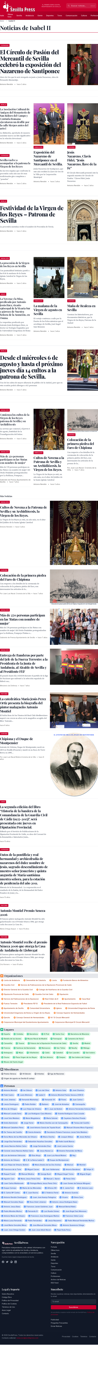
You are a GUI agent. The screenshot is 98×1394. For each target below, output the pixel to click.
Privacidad (66, 1336)
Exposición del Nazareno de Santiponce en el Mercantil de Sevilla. (49, 158)
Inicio (2, 21)
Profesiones (55, 1276)
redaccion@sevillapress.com (27, 1338)
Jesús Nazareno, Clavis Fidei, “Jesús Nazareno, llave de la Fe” (81, 160)
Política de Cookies (9, 1304)
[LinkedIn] (15, 1262)
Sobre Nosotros (8, 1294)
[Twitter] (7, 1262)
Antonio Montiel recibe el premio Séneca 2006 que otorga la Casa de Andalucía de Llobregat (23, 946)
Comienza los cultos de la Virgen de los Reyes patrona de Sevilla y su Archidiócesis (14, 419)
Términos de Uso (8, 1307)
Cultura (84, 16)
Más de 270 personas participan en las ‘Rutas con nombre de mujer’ (13, 459)
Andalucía (30, 16)
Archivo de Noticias (58, 1279)
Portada (54, 1247)
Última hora (10, 15)
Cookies (75, 1336)
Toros (59, 16)
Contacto (5, 1313)
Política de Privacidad (10, 1300)
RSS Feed (54, 1283)
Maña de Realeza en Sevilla (81, 308)
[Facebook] (3, 1262)
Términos (83, 1336)
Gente (40, 16)
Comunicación (71, 16)
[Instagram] (11, 1262)
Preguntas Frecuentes (59, 1323)
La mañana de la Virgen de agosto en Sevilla (48, 310)
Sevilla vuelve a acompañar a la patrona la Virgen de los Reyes (15, 163)
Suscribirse (73, 1307)
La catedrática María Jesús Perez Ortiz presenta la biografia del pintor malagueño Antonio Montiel (23, 705)
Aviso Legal (6, 1310)
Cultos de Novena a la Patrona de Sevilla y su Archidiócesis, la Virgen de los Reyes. (49, 464)
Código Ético (7, 1297)
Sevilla (19, 16)
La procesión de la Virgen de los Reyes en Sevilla (14, 264)
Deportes (50, 16)
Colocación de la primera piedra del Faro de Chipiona (80, 443)
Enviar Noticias (56, 1326)
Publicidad (55, 1320)
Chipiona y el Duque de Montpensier (16, 741)
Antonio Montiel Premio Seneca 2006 (22, 912)
